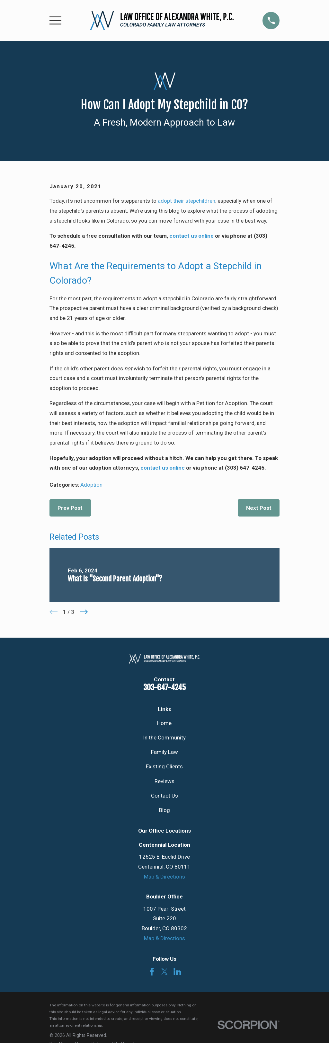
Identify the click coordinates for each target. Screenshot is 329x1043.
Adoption (91, 485)
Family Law (164, 752)
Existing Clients (164, 766)
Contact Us (164, 795)
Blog (164, 810)
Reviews (164, 781)
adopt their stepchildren (186, 201)
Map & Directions (164, 876)
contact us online (191, 236)
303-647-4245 (164, 687)
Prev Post (70, 508)
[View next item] (84, 612)
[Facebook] (152, 972)
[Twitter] (164, 972)
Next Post (258, 508)
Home (164, 723)
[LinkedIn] (177, 972)
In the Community (164, 737)
